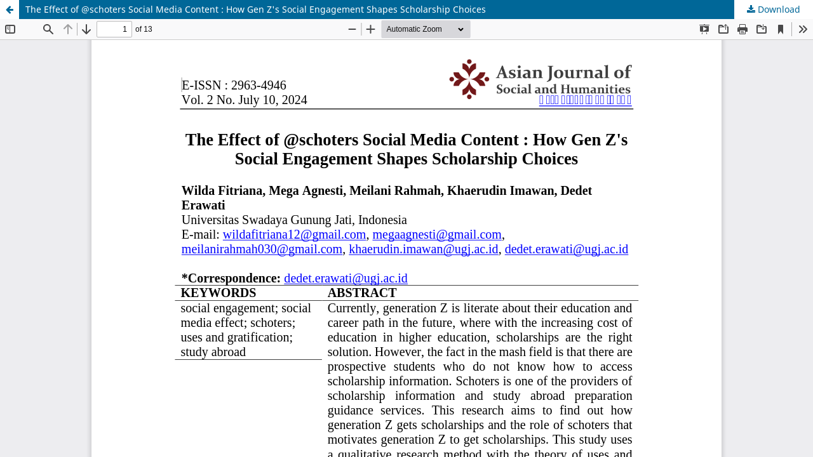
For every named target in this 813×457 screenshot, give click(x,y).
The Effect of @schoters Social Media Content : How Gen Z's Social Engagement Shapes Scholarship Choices (255, 9)
